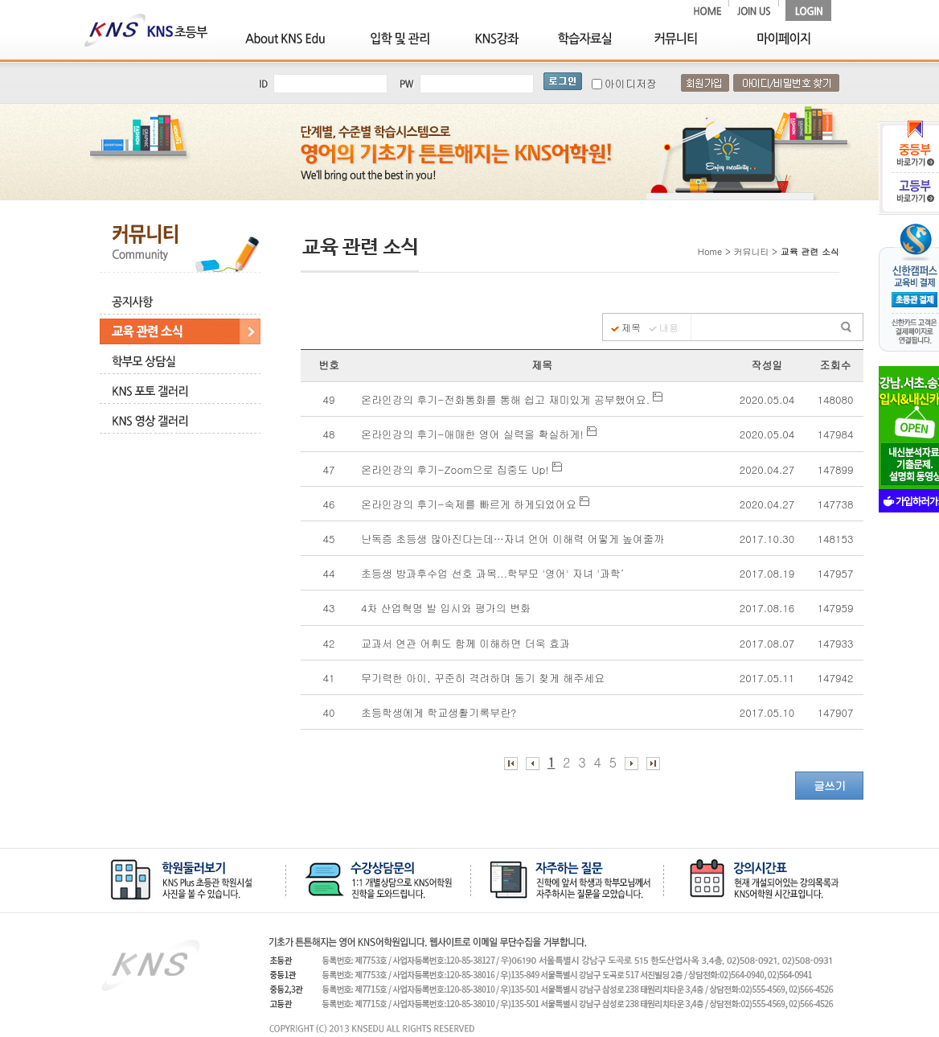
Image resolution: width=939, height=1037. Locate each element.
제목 (631, 327)
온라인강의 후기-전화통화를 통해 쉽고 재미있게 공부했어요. (511, 399)
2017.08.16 (767, 607)
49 (329, 399)
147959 (836, 607)
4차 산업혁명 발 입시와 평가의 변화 (447, 607)
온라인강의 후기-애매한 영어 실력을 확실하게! (479, 434)
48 (329, 434)
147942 (836, 677)
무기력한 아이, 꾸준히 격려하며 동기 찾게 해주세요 (485, 677)
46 (329, 504)
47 (329, 469)
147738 (836, 504)
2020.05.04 (767, 399)
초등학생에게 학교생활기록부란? (440, 712)
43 (329, 607)
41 (329, 677)
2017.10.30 (767, 538)
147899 (836, 469)
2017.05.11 (767, 677)
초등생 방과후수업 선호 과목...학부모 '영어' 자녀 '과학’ (496, 573)
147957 (836, 573)
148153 (836, 538)
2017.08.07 (767, 643)
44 (329, 573)
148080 (836, 399)
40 (329, 712)
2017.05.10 (767, 712)
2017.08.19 (767, 573)
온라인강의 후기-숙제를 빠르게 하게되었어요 (475, 504)
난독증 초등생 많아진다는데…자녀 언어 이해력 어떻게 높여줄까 (514, 538)
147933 (836, 643)
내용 (669, 327)
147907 (836, 712)
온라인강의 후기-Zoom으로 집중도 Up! (461, 469)
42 (329, 643)
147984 (836, 434)
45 (329, 538)
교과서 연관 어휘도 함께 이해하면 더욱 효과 (467, 643)
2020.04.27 (767, 469)
